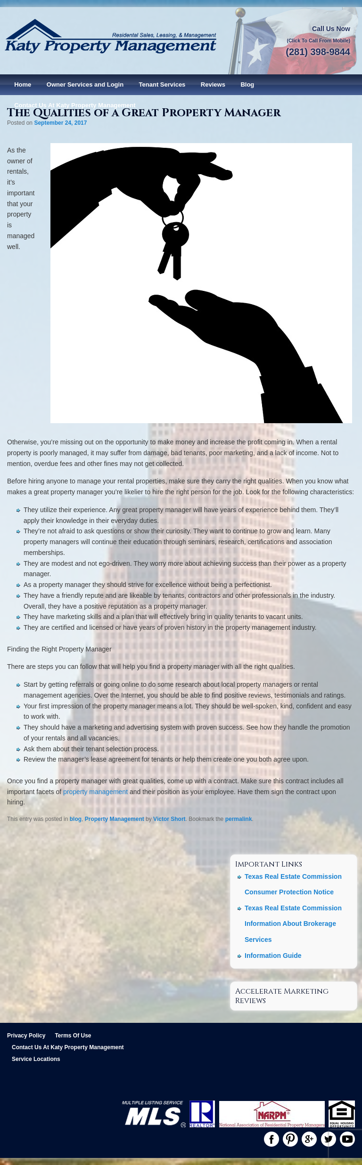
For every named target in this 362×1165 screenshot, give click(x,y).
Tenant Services (162, 84)
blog (76, 819)
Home (22, 84)
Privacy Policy (26, 1035)
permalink (238, 819)
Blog (247, 84)
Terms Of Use (73, 1035)
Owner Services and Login (85, 84)
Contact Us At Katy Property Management (74, 105)
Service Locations (36, 1059)
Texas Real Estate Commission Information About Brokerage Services (293, 923)
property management (95, 791)
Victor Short (169, 819)
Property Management (114, 819)
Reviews (213, 84)
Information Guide (273, 955)
